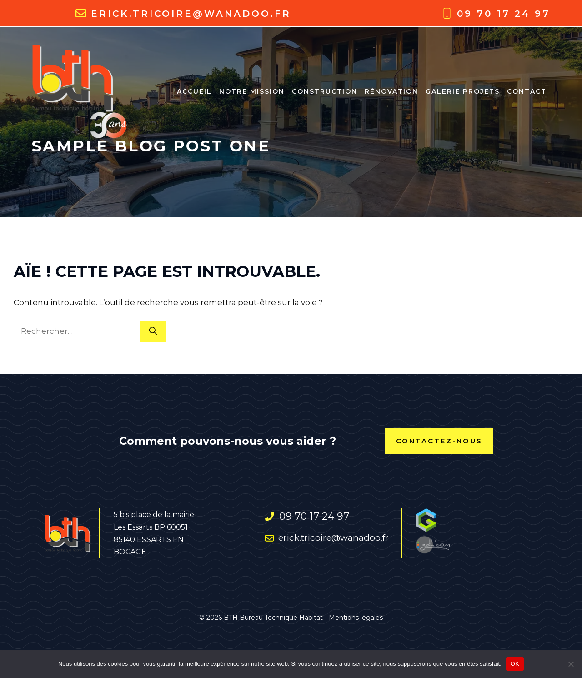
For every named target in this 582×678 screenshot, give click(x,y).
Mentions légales (356, 617)
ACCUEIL (194, 91)
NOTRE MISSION (252, 91)
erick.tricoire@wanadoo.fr (191, 13)
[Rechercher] (153, 331)
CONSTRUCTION (324, 91)
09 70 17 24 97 (503, 13)
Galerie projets (463, 91)
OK (515, 663)
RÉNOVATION (391, 91)
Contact (527, 91)
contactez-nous (439, 441)
